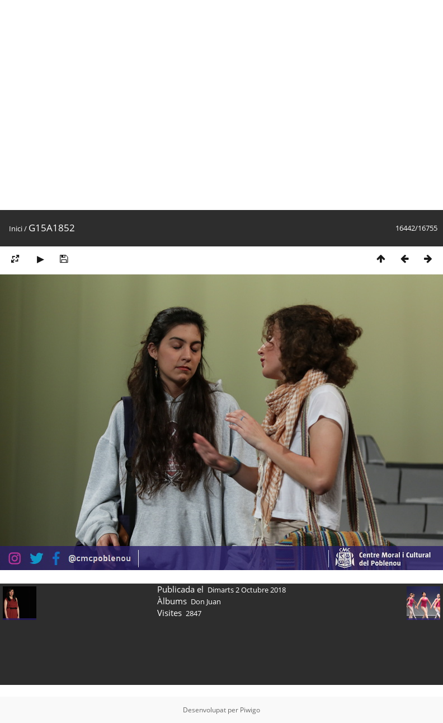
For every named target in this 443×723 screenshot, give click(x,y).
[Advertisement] (105, 105)
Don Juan (206, 601)
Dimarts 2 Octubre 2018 (247, 590)
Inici (15, 228)
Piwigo (250, 710)
